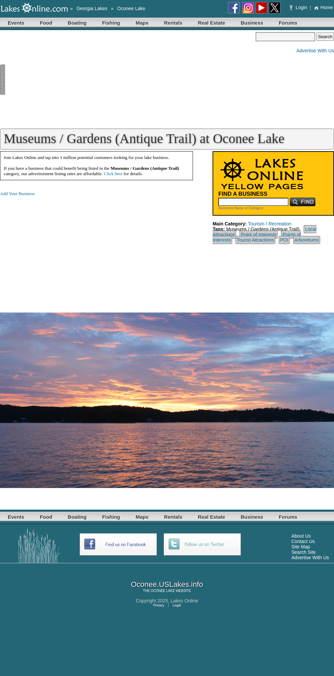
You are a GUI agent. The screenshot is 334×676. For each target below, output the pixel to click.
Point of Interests (258, 234)
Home (323, 7)
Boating (77, 23)
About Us (301, 536)
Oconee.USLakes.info (167, 584)
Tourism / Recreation (269, 223)
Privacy (158, 605)
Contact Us (303, 541)
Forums (288, 23)
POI (284, 240)
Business (252, 23)
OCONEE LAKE (163, 591)
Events (16, 23)
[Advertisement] (128, 79)
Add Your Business (17, 193)
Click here (113, 173)
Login (299, 7)
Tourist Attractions (255, 240)
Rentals (173, 23)
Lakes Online (184, 600)
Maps (142, 23)
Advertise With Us (315, 50)
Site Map (300, 546)
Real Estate (211, 23)
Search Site (303, 552)
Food (46, 23)
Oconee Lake (131, 8)
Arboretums (307, 240)
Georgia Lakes (92, 8)
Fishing (111, 23)
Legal (177, 605)
